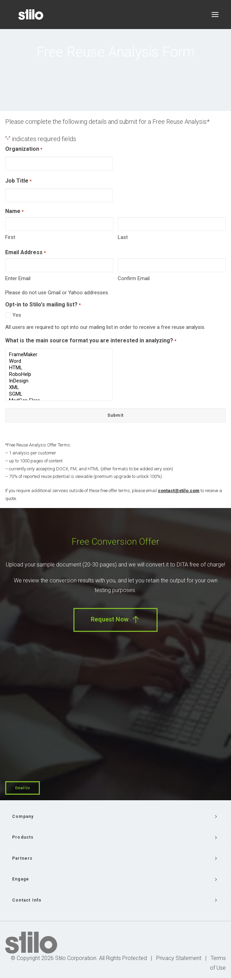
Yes (16, 315)
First (10, 237)
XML (59, 387)
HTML (59, 368)
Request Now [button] (115, 619)
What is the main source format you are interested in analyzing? (90, 341)
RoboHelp (59, 374)
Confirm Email (134, 278)
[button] (215, 14)
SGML (59, 394)
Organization (23, 150)
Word (59, 361)
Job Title (18, 181)
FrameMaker (59, 354)
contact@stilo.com (178, 490)
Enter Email (17, 278)
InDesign (59, 381)
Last (123, 237)
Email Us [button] (22, 788)
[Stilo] (30, 14)
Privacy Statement (178, 958)
